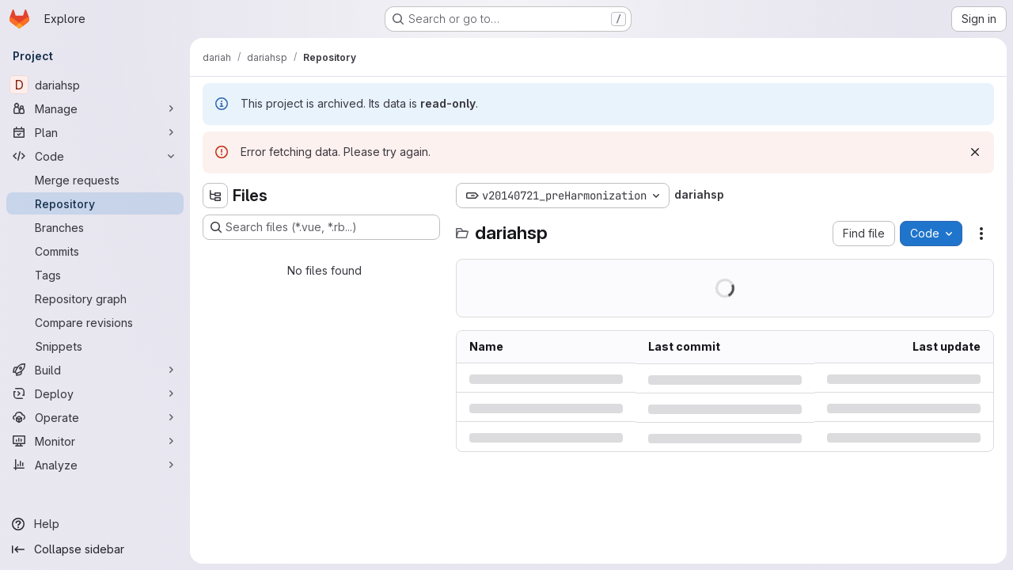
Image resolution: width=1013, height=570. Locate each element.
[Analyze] (95, 465)
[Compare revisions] (95, 322)
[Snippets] (95, 346)
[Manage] (95, 108)
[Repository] (95, 203)
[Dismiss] (975, 152)
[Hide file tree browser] (215, 195)
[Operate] (95, 417)
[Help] (95, 524)
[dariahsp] (95, 85)
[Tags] (95, 275)
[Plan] (95, 132)
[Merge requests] (95, 180)
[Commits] (95, 251)
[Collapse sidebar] (95, 549)
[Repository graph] (95, 298)
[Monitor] (95, 441)
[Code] (95, 156)
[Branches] (95, 227)
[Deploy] (95, 393)
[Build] (95, 370)
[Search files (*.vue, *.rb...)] (321, 227)
